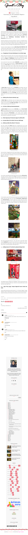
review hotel (9, 484)
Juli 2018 (10, 416)
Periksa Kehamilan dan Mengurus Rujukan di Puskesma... (15, 428)
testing (13, 486)
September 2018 (11, 414)
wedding (8, 492)
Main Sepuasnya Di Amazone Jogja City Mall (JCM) (13, 118)
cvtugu (6, 316)
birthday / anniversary (14, 467)
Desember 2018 (11, 411)
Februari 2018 (11, 434)
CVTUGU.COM (7, 319)
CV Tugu (6, 339)
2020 (9, 407)
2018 (9, 410)
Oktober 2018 (11, 413)
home (14, 475)
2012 (9, 442)
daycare (8, 473)
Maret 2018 (11, 433)
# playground (13, 13)
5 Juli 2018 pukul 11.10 (11, 316)
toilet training (9, 488)
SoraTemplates (10, 533)
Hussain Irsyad (7, 336)
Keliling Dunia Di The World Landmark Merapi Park (14, 247)
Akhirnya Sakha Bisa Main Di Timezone (11, 123)
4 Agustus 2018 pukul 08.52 (15, 336)
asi (7, 467)
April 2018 (10, 420)
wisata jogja (9, 494)
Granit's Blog (14, 6)
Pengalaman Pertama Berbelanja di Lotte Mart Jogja (14, 54)
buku (12, 469)
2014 (9, 440)
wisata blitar (15, 492)
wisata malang (9, 496)
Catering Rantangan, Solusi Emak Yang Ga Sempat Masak (15, 426)
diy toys (8, 475)
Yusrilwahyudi (7, 323)
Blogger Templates (21, 533)
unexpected (14, 490)
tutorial (8, 490)
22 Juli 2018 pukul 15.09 (11, 330)
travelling (15, 488)
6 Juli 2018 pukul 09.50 (14, 323)
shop (15, 484)
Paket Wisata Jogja (8, 326)
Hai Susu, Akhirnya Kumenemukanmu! (11, 107)
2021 (9, 406)
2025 (9, 404)
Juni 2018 (10, 417)
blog (8, 469)
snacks (8, 486)
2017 (9, 436)
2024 (9, 405)
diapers (14, 473)
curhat (15, 471)
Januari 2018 (11, 435)
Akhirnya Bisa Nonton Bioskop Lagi (10, 98)
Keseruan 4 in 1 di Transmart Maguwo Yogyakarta (14, 432)
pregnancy (9, 482)
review (15, 482)
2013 (9, 441)
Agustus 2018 (11, 415)
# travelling (17, 13)
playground (13, 480)
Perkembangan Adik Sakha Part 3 (13, 429)
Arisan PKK (10, 422)
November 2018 (11, 412)
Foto (6, 332)
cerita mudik (9, 471)
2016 (9, 437)
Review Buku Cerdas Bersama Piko (14, 421)
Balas (6, 320)
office (8, 480)
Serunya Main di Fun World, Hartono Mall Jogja (13, 121)
